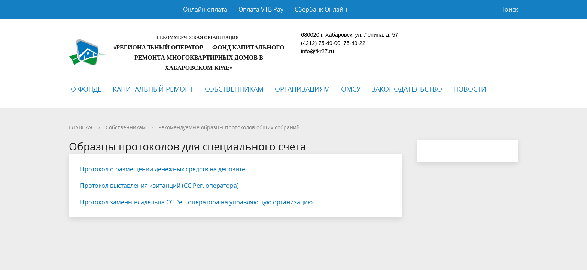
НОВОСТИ (469, 88)
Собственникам (126, 127)
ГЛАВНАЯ (80, 127)
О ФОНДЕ (86, 88)
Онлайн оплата (205, 9)
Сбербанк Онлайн (321, 9)
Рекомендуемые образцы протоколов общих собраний (229, 127)
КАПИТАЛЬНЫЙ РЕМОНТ (153, 88)
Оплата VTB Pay (260, 9)
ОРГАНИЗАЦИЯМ (302, 88)
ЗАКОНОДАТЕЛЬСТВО (407, 88)
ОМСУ (351, 88)
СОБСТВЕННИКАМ (234, 88)
